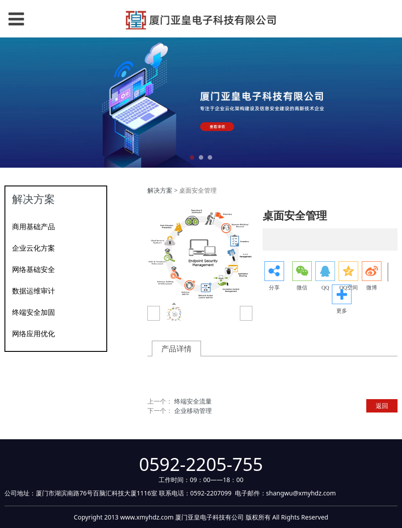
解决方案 (159, 190)
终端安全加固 (33, 312)
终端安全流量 (193, 401)
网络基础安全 (33, 269)
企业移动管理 (193, 410)
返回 (382, 405)
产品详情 (176, 348)
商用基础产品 (33, 226)
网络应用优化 (33, 333)
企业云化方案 (33, 248)
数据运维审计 (33, 291)
